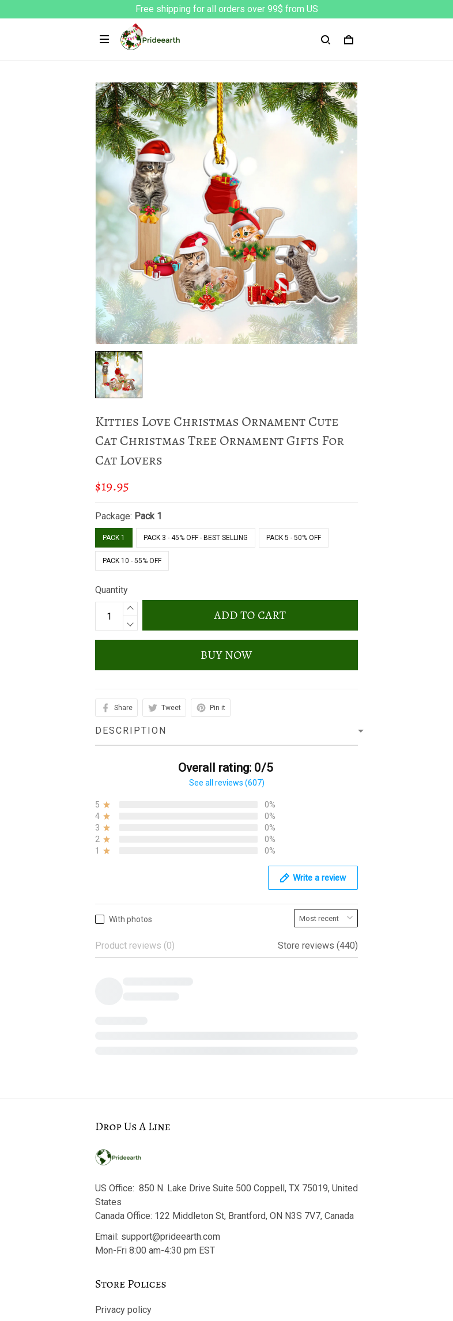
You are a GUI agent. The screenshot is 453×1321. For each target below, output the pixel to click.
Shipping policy (126, 1038)
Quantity (111, 589)
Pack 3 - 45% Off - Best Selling (196, 538)
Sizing (107, 1217)
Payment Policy (126, 1057)
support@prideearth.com (170, 906)
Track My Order (125, 1178)
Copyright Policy (128, 1077)
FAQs (106, 1197)
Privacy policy (123, 979)
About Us (113, 1139)
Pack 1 (148, 516)
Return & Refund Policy (141, 1018)
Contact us (116, 1158)
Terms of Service (129, 999)
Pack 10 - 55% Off (132, 561)
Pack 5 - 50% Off (293, 538)
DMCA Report (227, 1269)
